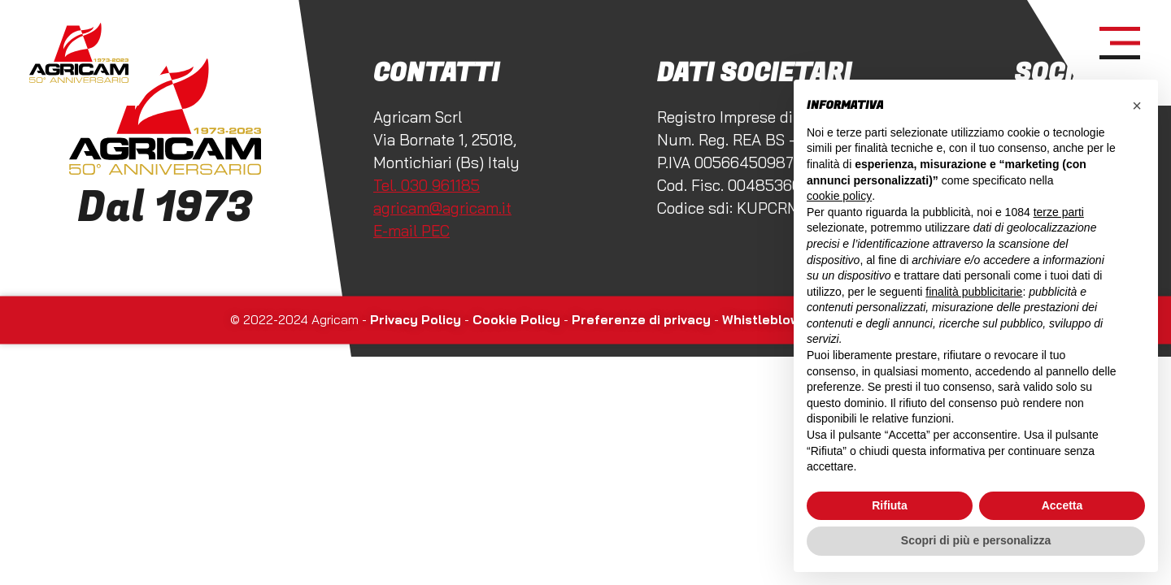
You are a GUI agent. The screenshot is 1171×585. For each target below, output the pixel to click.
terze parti (1059, 212)
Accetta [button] (1062, 505)
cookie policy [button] (839, 195)
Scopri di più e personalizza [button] (976, 540)
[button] (1137, 106)
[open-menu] (1120, 43)
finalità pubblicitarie (973, 291)
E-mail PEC (411, 230)
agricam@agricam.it (442, 208)
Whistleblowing (771, 320)
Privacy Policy (415, 320)
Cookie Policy (516, 320)
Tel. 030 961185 (426, 185)
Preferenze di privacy (641, 320)
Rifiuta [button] (890, 505)
